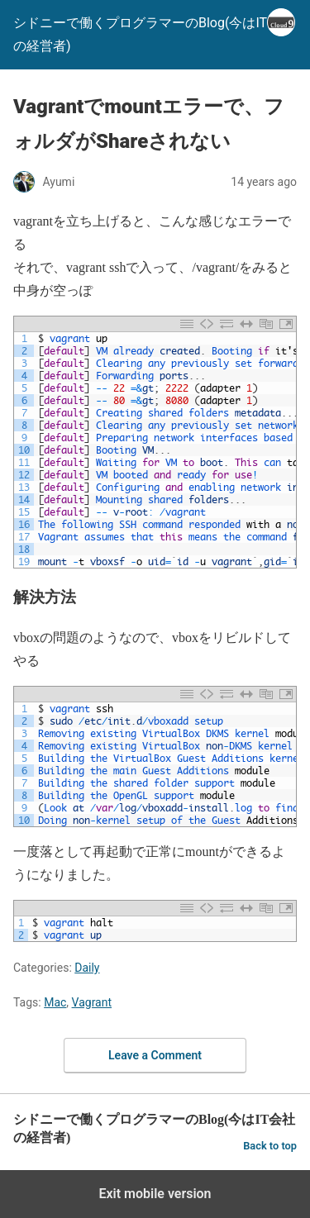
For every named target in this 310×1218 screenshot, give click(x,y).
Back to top (270, 1145)
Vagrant (92, 1002)
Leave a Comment (155, 1055)
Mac (55, 1002)
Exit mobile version (154, 1193)
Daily (86, 967)
